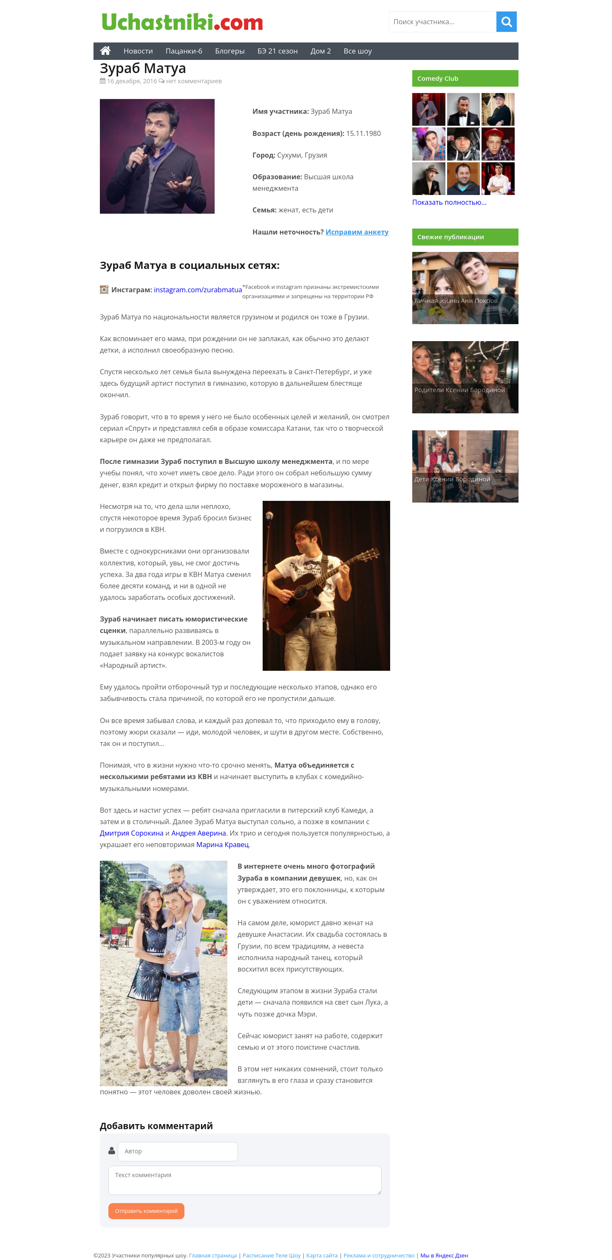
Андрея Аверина (198, 833)
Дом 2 (321, 51)
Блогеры (230, 51)
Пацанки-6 (184, 51)
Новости (138, 51)
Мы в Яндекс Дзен (444, 1255)
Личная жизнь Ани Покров (456, 300)
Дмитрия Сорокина (132, 833)
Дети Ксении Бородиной (452, 479)
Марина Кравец (222, 844)
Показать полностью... (449, 202)
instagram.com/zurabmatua (198, 289)
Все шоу (358, 51)
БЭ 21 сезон (278, 51)
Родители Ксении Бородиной (459, 389)
